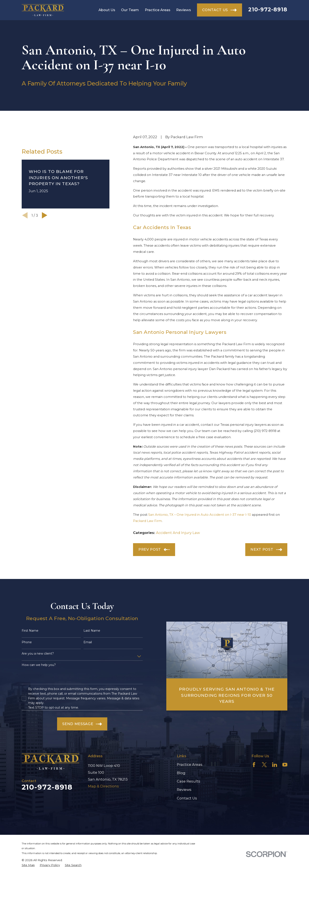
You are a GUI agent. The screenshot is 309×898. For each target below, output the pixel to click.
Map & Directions (103, 786)
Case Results (188, 781)
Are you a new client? (38, 653)
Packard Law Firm (147, 521)
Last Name (91, 631)
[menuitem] (28, 865)
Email (87, 642)
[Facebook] (253, 764)
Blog (181, 773)
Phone (27, 642)
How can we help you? (39, 665)
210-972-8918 (267, 9)
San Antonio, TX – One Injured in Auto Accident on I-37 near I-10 (199, 515)
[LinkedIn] (274, 764)
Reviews (184, 789)
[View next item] (44, 274)
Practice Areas (189, 764)
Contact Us (187, 798)
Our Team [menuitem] (130, 10)
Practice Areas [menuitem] (157, 10)
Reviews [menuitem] (183, 10)
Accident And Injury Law (178, 533)
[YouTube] (284, 764)
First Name (30, 631)
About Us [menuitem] (106, 10)
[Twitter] (264, 764)
